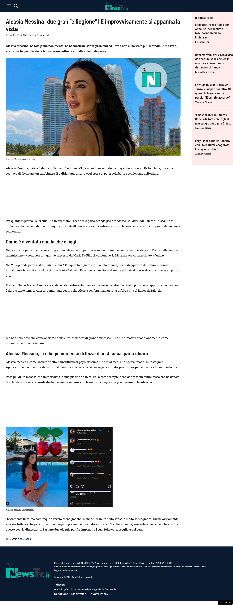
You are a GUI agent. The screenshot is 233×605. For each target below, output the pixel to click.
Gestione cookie (225, 602)
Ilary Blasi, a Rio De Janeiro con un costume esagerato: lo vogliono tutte (213, 145)
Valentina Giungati (204, 102)
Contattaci (98, 577)
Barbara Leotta (202, 41)
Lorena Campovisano (205, 72)
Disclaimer (78, 594)
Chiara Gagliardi (203, 127)
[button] (16, 6)
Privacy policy (98, 594)
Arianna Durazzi (203, 153)
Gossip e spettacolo (20, 538)
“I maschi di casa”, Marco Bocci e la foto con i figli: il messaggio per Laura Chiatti (213, 119)
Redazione (61, 594)
